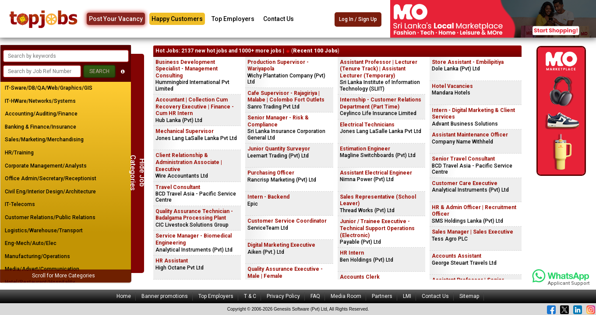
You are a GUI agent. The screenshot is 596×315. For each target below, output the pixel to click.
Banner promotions (164, 296)
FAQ (315, 296)
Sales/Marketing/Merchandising (44, 139)
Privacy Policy (283, 296)
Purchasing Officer (270, 173)
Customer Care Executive (464, 183)
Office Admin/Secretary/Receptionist (50, 178)
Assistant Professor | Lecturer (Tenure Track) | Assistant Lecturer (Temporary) (378, 69)
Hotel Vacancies (452, 86)
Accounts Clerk (360, 277)
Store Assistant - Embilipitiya (468, 62)
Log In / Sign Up (358, 19)
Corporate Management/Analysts (46, 166)
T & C (250, 296)
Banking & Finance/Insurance (40, 127)
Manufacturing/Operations (37, 256)
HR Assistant (171, 261)
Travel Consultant (177, 187)
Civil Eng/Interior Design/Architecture (50, 192)
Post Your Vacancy (116, 18)
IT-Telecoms (20, 204)
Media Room (346, 296)
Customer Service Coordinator (287, 221)
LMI (407, 296)
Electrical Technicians (367, 125)
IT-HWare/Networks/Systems (40, 101)
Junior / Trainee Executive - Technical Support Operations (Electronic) (377, 228)
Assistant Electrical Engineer (376, 173)
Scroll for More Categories (63, 276)
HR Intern (352, 253)
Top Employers (233, 18)
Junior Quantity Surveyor (278, 149)
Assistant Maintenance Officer (470, 135)
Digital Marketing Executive (281, 245)
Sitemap (469, 296)
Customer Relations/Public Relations (50, 217)
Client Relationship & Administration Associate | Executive (188, 162)
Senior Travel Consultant (463, 159)
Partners (382, 296)
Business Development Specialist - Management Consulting (186, 69)
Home (123, 296)
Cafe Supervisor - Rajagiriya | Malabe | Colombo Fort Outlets (285, 96)
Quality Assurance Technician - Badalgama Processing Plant (194, 214)
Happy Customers (177, 18)
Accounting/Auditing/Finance (41, 114)
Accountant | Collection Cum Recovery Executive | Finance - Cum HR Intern (194, 106)
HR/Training (19, 153)
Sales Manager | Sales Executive (472, 232)
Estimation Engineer (365, 149)
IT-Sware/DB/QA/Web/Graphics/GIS (48, 88)
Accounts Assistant (456, 256)
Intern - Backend (268, 197)
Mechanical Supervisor (184, 131)
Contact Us (278, 18)
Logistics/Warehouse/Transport (44, 231)
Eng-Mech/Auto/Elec (30, 243)
